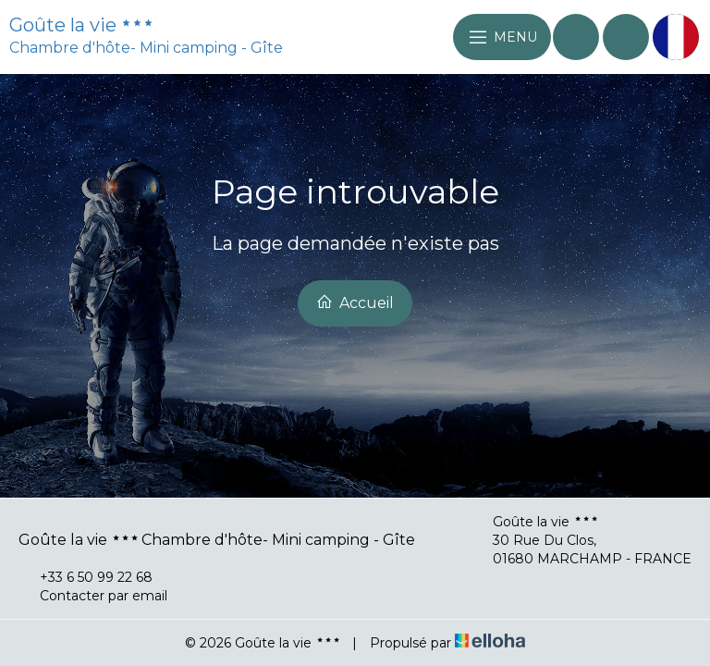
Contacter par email (92, 595)
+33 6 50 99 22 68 (85, 577)
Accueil (355, 302)
